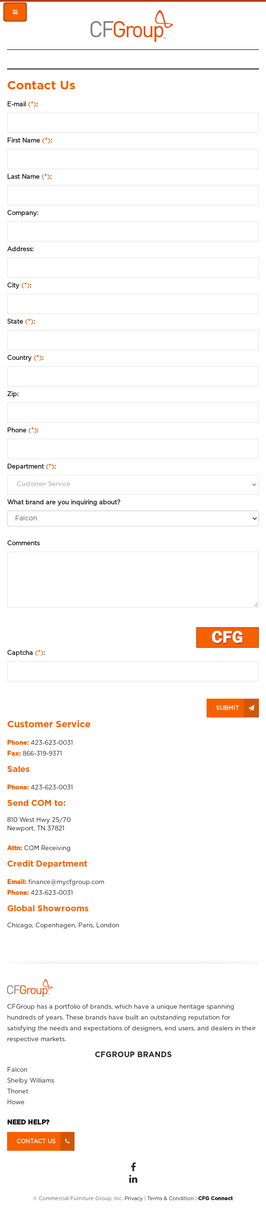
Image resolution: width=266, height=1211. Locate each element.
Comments (23, 544)
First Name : (29, 141)
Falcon (17, 1070)
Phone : (22, 431)
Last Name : (29, 177)
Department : (31, 467)
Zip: (12, 394)
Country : (25, 358)
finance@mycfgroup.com (66, 882)
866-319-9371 (42, 754)
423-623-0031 (52, 743)
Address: (20, 250)
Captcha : (26, 653)
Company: (22, 213)
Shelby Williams (30, 1081)
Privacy (134, 1198)
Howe (16, 1102)
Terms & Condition (170, 1198)
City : (19, 286)
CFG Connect (215, 1198)
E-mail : (22, 105)
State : (21, 322)
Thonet (17, 1092)
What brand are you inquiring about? (63, 503)
